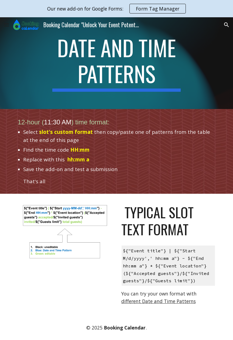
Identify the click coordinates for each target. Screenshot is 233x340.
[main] (116, 63)
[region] (116, 8)
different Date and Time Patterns (158, 301)
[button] (6, 24)
